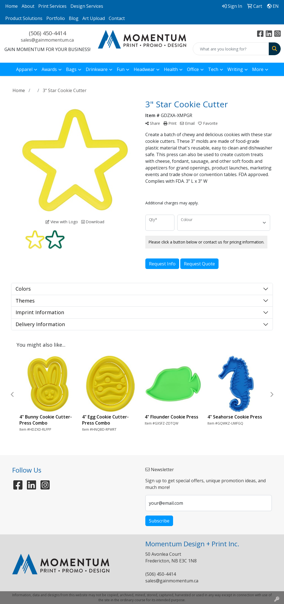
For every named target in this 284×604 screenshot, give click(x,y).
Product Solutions (23, 18)
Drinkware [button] (97, 69)
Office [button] (193, 69)
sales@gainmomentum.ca (47, 40)
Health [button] (171, 69)
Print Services (52, 6)
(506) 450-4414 (47, 33)
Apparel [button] (24, 69)
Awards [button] (49, 69)
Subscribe (159, 521)
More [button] (257, 69)
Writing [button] (235, 69)
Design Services (86, 6)
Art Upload (93, 18)
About (28, 6)
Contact (117, 18)
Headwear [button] (144, 69)
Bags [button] (71, 69)
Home (11, 6)
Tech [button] (213, 69)
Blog (73, 18)
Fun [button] (121, 69)
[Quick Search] (231, 48)
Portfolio (55, 18)
